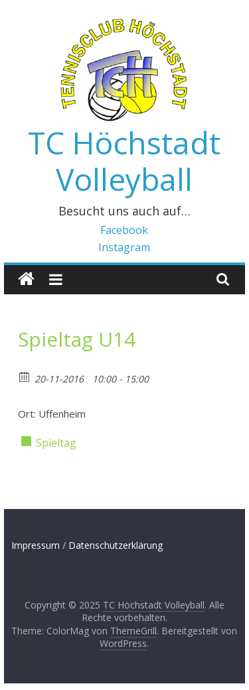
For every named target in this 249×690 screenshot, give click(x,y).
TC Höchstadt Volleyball (124, 161)
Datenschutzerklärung (115, 545)
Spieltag (56, 442)
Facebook (124, 230)
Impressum (35, 545)
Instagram (124, 247)
